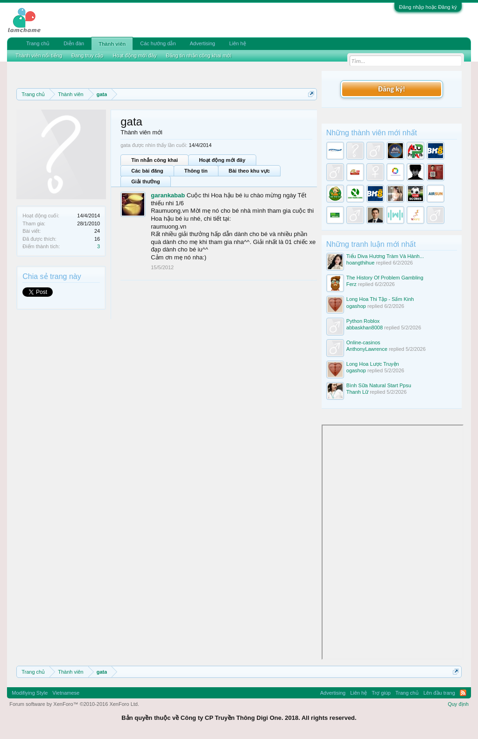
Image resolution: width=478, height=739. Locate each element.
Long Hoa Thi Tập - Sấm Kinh (380, 299)
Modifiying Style (30, 693)
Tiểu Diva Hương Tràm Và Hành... (385, 256)
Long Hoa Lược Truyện (372, 364)
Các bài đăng (147, 171)
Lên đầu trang (439, 693)
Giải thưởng (145, 181)
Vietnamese (65, 693)
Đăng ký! (391, 88)
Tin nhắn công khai (154, 160)
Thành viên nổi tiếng (38, 55)
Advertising (202, 43)
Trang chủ (37, 43)
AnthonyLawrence (366, 349)
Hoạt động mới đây (222, 160)
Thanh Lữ (357, 392)
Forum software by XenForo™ (74, 704)
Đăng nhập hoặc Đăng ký (428, 7)
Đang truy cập (87, 55)
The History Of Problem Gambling (384, 277)
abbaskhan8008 (364, 327)
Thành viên (112, 44)
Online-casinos (363, 342)
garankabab (168, 195)
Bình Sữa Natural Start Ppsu (378, 385)
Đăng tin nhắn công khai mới (198, 55)
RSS (463, 693)
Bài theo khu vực (249, 171)
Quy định (458, 704)
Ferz (351, 284)
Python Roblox (363, 321)
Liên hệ (237, 43)
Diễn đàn (73, 43)
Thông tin (196, 171)
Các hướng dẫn (158, 43)
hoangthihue (360, 262)
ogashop (356, 306)
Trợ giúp (381, 693)
